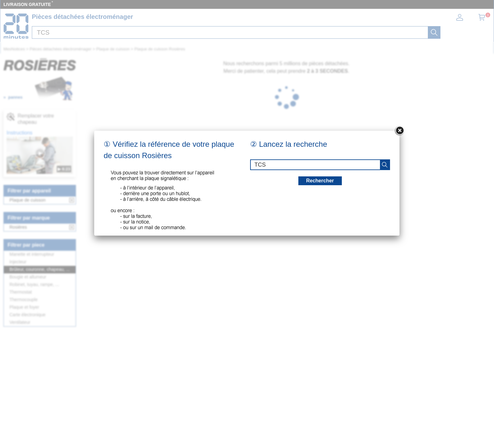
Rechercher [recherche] (320, 180)
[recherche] (384, 164)
